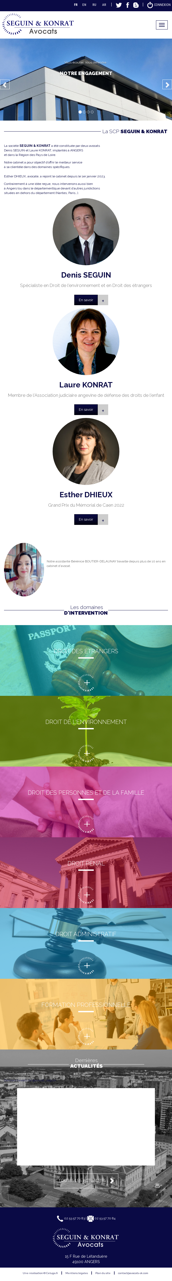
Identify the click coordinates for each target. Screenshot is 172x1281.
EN (84, 5)
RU (94, 5)
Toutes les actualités (87, 1181)
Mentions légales (76, 1273)
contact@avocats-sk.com (133, 1273)
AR (104, 5)
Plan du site (103, 1273)
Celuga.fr (52, 1273)
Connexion (159, 5)
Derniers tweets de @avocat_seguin (30, 1080)
